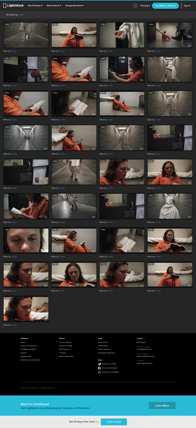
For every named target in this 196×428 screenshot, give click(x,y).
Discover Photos (65, 342)
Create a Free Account (29, 345)
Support (23, 353)
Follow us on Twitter (109, 364)
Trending (62, 353)
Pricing (145, 6)
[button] (35, 6)
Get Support (141, 342)
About (23, 342)
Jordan (21, 14)
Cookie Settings (104, 349)
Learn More (162, 405)
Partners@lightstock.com (146, 356)
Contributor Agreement (106, 353)
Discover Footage (65, 345)
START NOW (113, 422)
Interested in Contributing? (30, 360)
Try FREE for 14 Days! (165, 5)
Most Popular (64, 349)
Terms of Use (103, 342)
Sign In (187, 5)
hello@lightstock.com (144, 363)
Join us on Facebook (109, 368)
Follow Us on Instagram (110, 372)
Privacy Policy (103, 345)
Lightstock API (26, 356)
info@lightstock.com (144, 349)
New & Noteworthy (66, 356)
